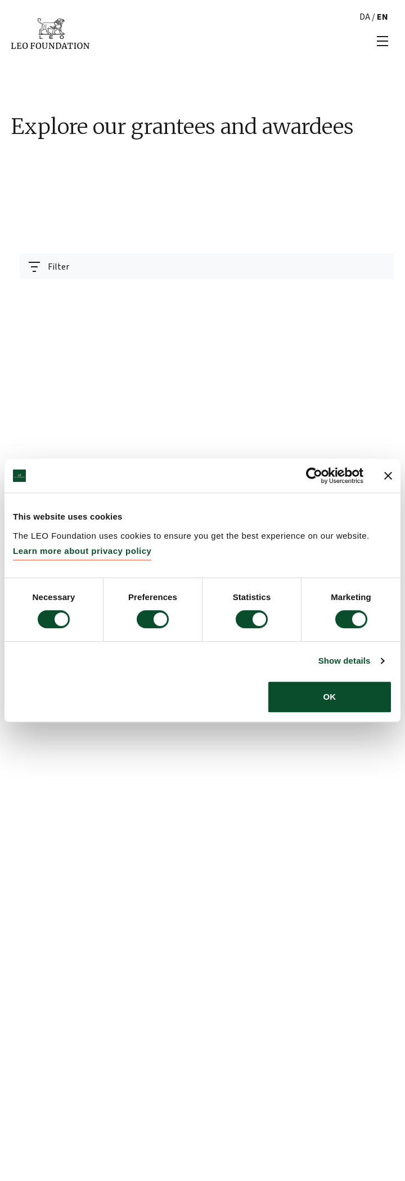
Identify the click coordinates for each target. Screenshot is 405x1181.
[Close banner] (388, 476)
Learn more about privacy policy (82, 551)
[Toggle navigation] (49, 266)
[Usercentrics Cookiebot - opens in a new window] (314, 475)
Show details (344, 660)
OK (329, 696)
